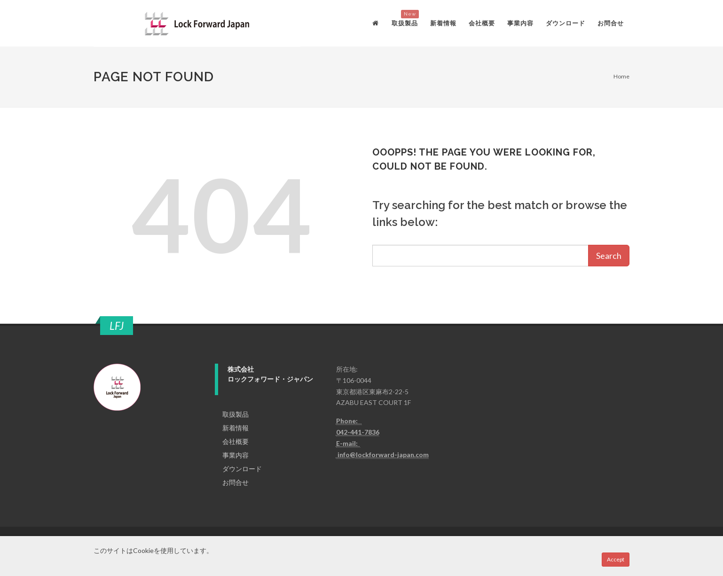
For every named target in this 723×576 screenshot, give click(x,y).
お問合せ (235, 482)
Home (621, 76)
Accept (615, 559)
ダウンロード (242, 469)
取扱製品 (235, 414)
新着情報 (235, 428)
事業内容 (235, 455)
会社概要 (235, 441)
